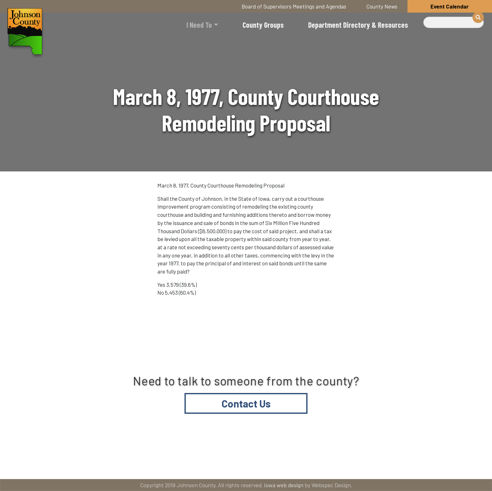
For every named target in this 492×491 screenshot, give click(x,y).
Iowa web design (283, 485)
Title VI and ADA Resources (77, 466)
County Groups (263, 24)
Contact (250, 466)
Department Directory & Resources (358, 24)
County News (381, 6)
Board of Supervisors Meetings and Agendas (294, 6)
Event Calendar (449, 6)
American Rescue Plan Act (416, 466)
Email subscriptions (323, 466)
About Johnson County (174, 466)
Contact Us (246, 403)
